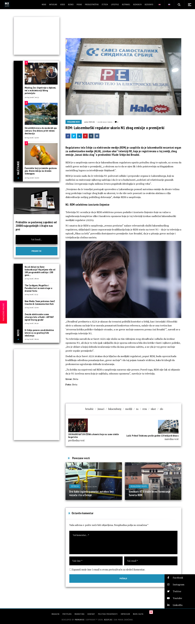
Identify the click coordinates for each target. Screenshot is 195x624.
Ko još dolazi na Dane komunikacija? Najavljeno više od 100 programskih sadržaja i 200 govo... (40, 270)
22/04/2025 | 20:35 (158, 486)
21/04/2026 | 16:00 (32, 339)
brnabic (89, 408)
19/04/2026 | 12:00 (32, 137)
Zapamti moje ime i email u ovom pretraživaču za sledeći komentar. (108, 569)
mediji (128, 408)
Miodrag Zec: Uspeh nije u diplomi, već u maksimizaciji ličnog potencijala (40, 90)
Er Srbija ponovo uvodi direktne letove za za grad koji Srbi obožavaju (39, 333)
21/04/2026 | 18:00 (32, 278)
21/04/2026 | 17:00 (32, 307)
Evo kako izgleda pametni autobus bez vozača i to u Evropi (91, 493)
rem (144, 408)
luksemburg (114, 408)
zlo (161, 408)
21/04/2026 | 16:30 (32, 323)
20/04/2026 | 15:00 (32, 177)
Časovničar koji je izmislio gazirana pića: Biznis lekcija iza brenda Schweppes (41, 171)
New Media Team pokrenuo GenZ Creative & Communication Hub (40, 302)
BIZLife (92, 122)
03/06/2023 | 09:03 (105, 122)
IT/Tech (75, 486)
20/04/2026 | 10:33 (32, 97)
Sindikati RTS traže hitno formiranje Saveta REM (149, 493)
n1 (137, 408)
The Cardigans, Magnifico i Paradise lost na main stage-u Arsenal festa (38, 288)
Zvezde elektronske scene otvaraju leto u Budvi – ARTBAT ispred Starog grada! (39, 317)
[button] (180, 577)
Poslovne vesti (73, 122)
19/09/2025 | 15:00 (90, 486)
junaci (101, 408)
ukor (153, 408)
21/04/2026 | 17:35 (31, 294)
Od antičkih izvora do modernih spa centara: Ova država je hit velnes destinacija (41, 131)
